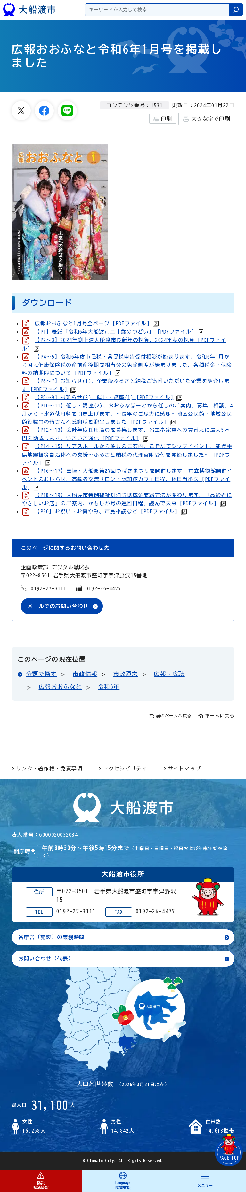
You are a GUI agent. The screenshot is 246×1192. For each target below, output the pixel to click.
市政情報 (85, 674)
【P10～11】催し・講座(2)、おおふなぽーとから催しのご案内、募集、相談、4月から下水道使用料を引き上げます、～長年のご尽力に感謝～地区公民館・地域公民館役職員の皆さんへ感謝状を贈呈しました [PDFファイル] (127, 413)
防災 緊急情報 (41, 1180)
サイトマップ (182, 768)
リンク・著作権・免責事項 (47, 768)
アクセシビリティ (122, 768)
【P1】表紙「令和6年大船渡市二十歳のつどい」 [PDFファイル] (114, 331)
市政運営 (125, 674)
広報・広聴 (169, 674)
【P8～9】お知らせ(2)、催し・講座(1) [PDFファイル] (104, 397)
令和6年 (108, 687)
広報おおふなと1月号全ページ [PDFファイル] (92, 323)
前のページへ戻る (170, 716)
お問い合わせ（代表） (46, 958)
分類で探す (41, 674)
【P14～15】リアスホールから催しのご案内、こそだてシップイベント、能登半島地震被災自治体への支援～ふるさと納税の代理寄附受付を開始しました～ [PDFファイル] (127, 454)
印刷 (162, 119)
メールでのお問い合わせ (58, 606)
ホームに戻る (216, 716)
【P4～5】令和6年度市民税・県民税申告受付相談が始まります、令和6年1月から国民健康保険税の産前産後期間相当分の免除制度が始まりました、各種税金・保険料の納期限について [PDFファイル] (127, 364)
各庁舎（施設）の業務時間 (51, 937)
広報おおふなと (60, 687)
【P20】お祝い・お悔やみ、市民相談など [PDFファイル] (106, 511)
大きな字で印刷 (206, 119)
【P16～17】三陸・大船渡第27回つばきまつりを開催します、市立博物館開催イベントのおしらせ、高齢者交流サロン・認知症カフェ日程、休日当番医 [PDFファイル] (127, 479)
